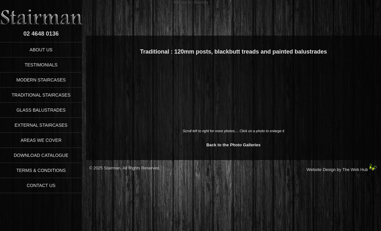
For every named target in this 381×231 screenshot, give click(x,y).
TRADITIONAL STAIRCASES (41, 95)
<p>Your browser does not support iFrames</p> (233, 95)
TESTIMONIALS (41, 64)
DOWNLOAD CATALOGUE (41, 155)
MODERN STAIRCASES (41, 79)
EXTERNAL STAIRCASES (41, 125)
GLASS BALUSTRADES (40, 110)
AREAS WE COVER (41, 140)
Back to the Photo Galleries (233, 144)
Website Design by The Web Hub (337, 169)
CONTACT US (41, 185)
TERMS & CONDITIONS (41, 170)
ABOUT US (41, 49)
